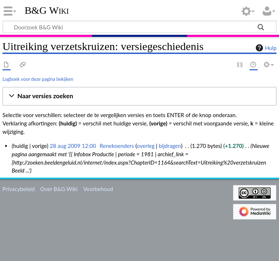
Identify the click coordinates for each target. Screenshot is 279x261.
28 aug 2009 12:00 (73, 145)
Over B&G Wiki (59, 189)
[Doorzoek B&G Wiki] (139, 27)
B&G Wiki (47, 10)
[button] (139, 96)
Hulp (265, 47)
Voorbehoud (98, 189)
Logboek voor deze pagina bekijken (38, 79)
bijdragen (170, 145)
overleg (145, 145)
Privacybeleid (19, 189)
